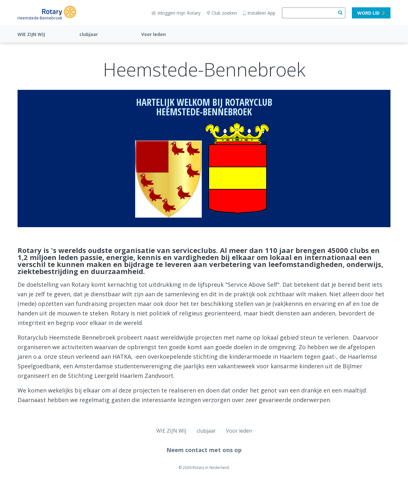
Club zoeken (222, 13)
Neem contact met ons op (204, 450)
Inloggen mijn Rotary (175, 13)
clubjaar (88, 34)
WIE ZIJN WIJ (31, 34)
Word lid (371, 13)
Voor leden (153, 34)
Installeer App (259, 13)
